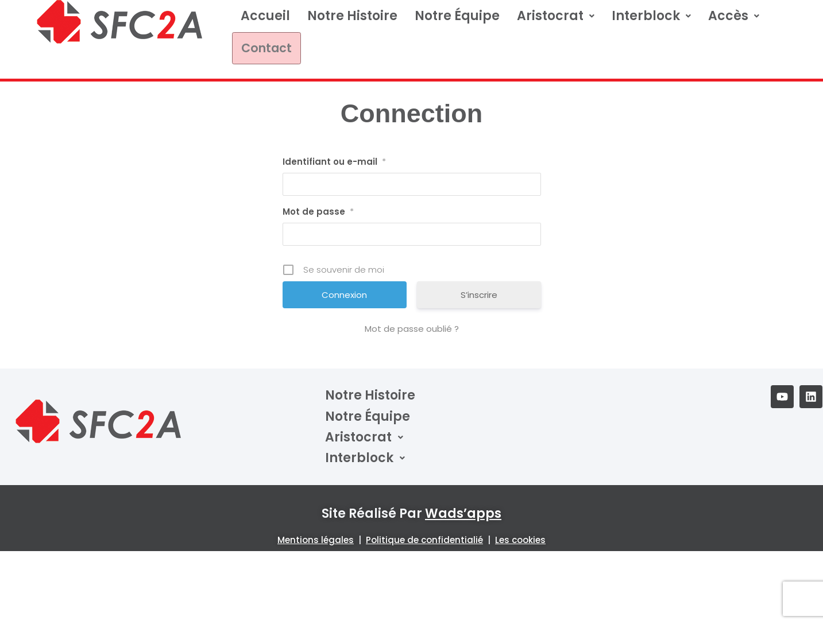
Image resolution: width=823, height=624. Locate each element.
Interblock (651, 16)
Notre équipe (457, 16)
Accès (733, 16)
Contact (261, 46)
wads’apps (463, 511)
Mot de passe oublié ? (412, 326)
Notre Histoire (352, 16)
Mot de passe (318, 209)
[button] (555, 16)
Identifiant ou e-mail (334, 159)
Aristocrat (555, 16)
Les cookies (520, 538)
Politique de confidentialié (424, 538)
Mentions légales (315, 538)
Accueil (265, 16)
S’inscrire (479, 292)
